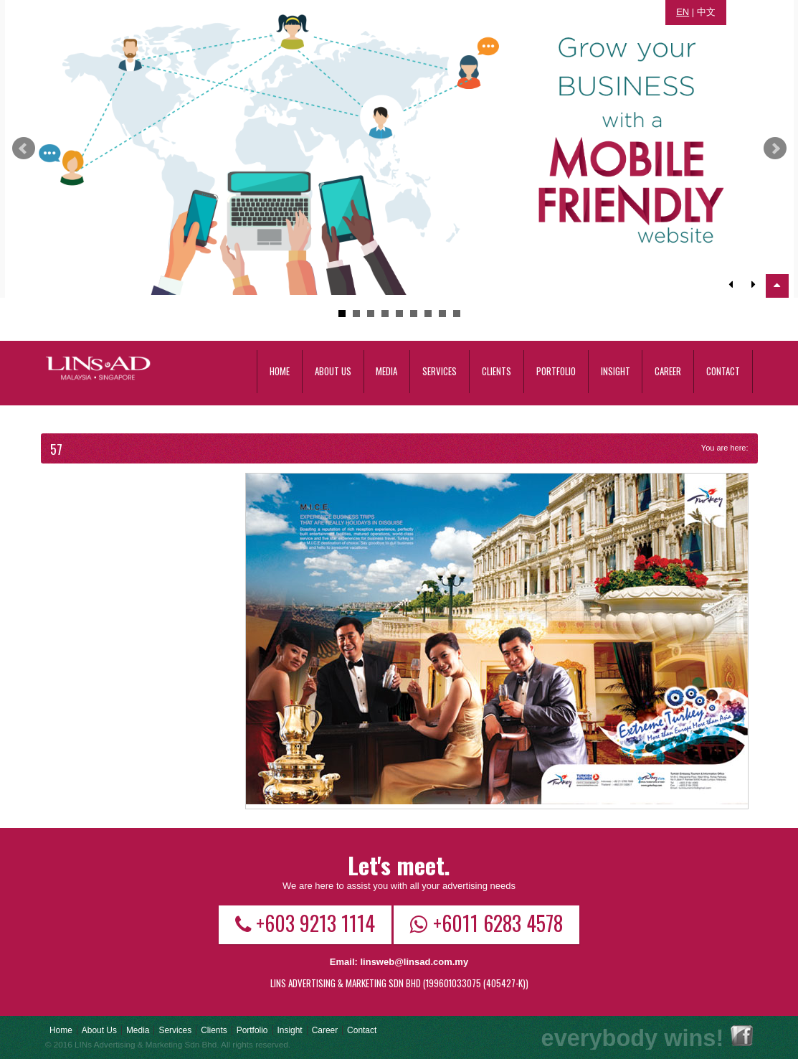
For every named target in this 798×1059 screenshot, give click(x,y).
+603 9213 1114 (305, 923)
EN (682, 11)
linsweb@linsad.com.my (414, 961)
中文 (706, 11)
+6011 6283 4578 (486, 923)
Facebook (742, 1035)
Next (775, 148)
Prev (23, 148)
